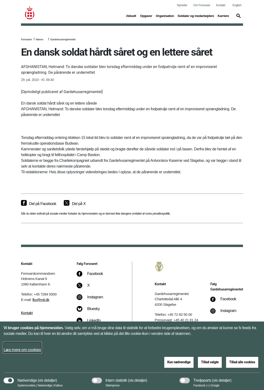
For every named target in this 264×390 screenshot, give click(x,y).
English (236, 5)
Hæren (39, 39)
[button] (237, 18)
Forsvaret (26, 39)
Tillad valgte (210, 362)
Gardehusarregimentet (62, 39)
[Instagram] (93, 299)
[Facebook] (93, 276)
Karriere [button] (223, 15)
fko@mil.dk (40, 300)
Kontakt (220, 5)
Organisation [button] (165, 15)
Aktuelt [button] (131, 15)
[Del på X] (74, 204)
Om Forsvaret (201, 5)
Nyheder (182, 5)
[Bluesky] (91, 311)
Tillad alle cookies (242, 362)
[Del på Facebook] (38, 204)
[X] (88, 288)
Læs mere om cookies (22, 350)
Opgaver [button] (146, 15)
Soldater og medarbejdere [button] (196, 15)
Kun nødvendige (179, 362)
